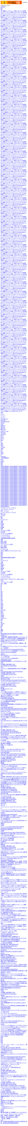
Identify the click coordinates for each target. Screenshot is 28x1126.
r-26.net (2, 422)
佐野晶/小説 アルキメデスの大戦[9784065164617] (14, 986)
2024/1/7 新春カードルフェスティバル (11, 550)
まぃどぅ (3, 417)
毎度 (2, 539)
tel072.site (3, 432)
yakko (2, 445)
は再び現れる (4, 1073)
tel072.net (3, 428)
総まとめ (15, 17)
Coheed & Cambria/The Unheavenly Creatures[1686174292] (9, 934)
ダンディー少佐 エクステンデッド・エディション (14, 884)
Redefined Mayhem (5, 954)
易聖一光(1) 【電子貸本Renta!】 (9, 961)
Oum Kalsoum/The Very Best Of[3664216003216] (13, 832)
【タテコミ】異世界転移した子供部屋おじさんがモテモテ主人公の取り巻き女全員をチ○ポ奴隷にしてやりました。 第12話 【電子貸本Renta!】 (14, 1031)
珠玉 (2, 440)
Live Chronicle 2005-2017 (7, 707)
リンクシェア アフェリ (7, 509)
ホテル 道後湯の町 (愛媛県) (8, 714)
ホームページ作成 (5, 530)
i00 (1, 620)
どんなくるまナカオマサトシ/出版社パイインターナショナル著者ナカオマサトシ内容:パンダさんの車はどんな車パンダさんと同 (14, 881)
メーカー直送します (6, 1065)
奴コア (2, 438)
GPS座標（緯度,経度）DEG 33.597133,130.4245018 (14, 776)
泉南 (2, 528)
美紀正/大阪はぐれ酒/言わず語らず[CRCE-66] (13, 1085)
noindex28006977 (5, 466)
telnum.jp (3, 425)
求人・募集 (4, 546)
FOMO (2, 746)
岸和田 (2, 524)
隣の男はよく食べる (6, 761)
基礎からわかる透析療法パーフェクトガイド (12, 955)
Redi (2, 1037)
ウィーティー (4, 770)
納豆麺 (2, 747)
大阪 (2, 521)
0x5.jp (2, 614)
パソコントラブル (5, 536)
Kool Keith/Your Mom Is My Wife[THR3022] (12, 671)
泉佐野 (2, 527)
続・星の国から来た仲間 (7, 840)
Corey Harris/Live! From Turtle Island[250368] (12, 649)
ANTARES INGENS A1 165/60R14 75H (10, 792)
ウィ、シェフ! (4, 892)
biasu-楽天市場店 (5, 752)
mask (2, 453)
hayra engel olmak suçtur (7, 859)
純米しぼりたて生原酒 (20, 11)
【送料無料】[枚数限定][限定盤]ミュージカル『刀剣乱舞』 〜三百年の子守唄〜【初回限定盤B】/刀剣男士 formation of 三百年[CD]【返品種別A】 (14, 638)
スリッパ (10, 17)
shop (2, 463)
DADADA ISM (4, 793)
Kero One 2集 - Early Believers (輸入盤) (10, 1047)
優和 (4, 15)
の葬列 (2, 831)
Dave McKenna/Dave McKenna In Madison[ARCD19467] (9, 946)
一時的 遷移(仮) (5, 457)
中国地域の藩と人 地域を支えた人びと (11, 914)
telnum (2, 616)
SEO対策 (3, 532)
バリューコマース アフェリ (8, 512)
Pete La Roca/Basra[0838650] (8, 960)
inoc (2, 15)
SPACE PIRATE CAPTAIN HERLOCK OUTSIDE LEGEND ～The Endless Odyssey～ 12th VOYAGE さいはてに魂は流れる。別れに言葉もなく (13, 755)
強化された (4, 803)
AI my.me (3, 420)
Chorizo (2, 1024)
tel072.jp (3, 426)
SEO (2, 518)
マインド (3, 415)
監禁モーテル (4, 989)
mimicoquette (21, 17)
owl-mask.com (4, 418)
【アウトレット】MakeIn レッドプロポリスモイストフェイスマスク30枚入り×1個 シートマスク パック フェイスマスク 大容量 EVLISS (14, 1027)
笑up (2, 459)
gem (2, 449)
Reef (2, 1038)
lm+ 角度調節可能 (5, 819)
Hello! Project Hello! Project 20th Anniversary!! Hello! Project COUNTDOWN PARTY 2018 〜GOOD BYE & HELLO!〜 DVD (14, 710)
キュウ (2, 414)
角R (2, 775)
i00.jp (2, 462)
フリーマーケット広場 (7, 544)
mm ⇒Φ (3, 805)
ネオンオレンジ (18, 12)
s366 (2, 444)
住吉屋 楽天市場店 (5, 1008)
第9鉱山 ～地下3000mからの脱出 (9, 1117)
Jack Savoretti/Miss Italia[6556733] (9, 969)
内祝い (12, 12)
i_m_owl (3, 447)
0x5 (1, 626)
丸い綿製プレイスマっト (7, 11)
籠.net (2, 435)
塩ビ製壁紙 (4, 855)
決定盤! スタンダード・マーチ (9, 641)
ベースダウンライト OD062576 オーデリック (12, 837)
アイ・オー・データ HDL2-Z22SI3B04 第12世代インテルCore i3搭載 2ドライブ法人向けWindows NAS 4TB (14, 1016)
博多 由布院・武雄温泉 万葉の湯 (10, 1115)
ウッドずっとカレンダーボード (9, 1013)
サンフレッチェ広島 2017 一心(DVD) (10, 713)
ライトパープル (6, 14)
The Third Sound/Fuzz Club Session (13, 680)
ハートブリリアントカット (8, 850)
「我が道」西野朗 (5, 1118)
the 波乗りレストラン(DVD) (8, 867)
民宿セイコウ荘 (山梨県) (7, 1103)
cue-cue (2, 623)
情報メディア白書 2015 (7, 744)
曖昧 (2, 630)
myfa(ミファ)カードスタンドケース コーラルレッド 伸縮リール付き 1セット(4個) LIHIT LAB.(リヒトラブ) (14, 901)
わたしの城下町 (5, 878)
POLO (2, 1105)
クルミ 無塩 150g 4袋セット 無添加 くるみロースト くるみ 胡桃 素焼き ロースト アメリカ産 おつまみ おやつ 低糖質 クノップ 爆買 (14, 693)
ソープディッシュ (15, 14)
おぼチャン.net (4, 431)
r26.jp (2, 424)
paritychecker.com (5, 421)
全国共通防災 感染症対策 (7, 698)
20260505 (3, 6)
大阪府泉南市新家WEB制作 (8, 538)
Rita (2, 1041)
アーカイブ (24, 14)
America (3, 653)
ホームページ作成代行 (7, 533)
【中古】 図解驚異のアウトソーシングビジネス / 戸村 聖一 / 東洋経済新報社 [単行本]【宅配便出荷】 (14, 875)
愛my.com (3, 429)
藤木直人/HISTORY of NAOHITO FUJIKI (11, 951)
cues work (3, 456)
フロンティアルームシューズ (13, 15)
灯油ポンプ (4, 635)
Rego (2, 1040)
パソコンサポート (5, 535)
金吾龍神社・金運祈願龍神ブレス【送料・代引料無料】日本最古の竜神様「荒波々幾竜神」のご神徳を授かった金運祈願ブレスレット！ (14, 863)
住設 (2, 412)
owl (1, 451)
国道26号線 (4, 542)
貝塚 (2, 525)
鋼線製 (2, 762)
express (2, 953)
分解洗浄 (3, 690)
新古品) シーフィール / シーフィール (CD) (12, 973)
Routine (2, 995)
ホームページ (4, 519)
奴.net (2, 437)
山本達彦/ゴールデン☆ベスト (8, 963)
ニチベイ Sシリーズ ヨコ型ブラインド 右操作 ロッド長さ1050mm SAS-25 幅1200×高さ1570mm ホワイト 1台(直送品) (13, 1089)
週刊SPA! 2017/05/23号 (6, 696)
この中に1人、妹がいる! (7, 932)
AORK (2, 675)
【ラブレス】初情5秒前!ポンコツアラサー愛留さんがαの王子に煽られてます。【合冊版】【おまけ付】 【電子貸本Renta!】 (14, 926)
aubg (2, 624)
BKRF (2, 1111)
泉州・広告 (4, 541)
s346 (2, 443)
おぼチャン (4, 618)
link (1, 8)
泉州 (2, 522)
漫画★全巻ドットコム (7, 1052)
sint (1, 1099)
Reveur (2, 687)
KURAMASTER (5, 702)
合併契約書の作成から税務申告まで (10, 936)
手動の (2, 990)
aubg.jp (2, 461)
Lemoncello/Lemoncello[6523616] (9, 814)
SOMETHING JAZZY (6, 659)
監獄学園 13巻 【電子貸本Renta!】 (10, 944)
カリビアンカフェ (5, 12)
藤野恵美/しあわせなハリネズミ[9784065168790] (13, 981)
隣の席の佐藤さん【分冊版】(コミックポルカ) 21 (14, 1112)
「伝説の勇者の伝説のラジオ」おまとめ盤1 (12, 849)
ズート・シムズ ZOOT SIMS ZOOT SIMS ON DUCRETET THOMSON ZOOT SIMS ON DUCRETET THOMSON (12, 828)
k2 (1, 441)
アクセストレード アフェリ (8, 507)
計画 (2, 1043)
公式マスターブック (17, 18)
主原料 (2, 825)
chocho (2, 1109)
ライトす (3, 1019)
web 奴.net (3, 434)
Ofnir (2, 1097)
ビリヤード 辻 (4, 549)
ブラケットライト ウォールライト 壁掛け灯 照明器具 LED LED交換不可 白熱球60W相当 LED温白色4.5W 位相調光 (14, 966)
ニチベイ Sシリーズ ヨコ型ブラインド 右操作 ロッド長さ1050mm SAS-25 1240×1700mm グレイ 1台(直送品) (14, 811)
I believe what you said (6, 865)
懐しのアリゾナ (5, 1069)
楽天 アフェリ (5, 510)
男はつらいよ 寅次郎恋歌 (7, 838)
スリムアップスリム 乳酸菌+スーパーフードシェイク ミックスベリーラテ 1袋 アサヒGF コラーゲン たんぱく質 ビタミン (14, 870)
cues (2, 622)
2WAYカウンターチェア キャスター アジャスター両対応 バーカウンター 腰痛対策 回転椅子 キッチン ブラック (14, 1076)
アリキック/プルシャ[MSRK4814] (9, 658)
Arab (2, 1120)
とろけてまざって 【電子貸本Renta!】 (11, 1067)
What (2, 923)
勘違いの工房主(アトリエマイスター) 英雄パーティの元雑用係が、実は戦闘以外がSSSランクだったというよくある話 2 (14, 920)
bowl (2, 667)
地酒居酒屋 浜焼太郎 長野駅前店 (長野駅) (12, 633)
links (2, 552)
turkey (2, 452)
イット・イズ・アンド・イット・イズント (12, 1114)
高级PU (2, 823)
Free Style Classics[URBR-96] (8, 716)
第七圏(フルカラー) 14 (6, 688)
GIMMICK (3, 841)
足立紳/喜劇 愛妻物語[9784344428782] (11, 987)
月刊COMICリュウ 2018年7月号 (9, 790)
